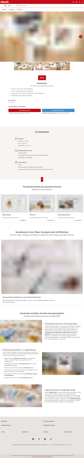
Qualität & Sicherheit (6, 425)
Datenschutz (36, 456)
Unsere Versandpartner (48, 421)
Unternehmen (25, 432)
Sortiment (45, 432)
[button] (79, 2)
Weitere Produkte (68, 432)
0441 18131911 (50, 444)
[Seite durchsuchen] (50, 5)
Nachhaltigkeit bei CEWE (49, 425)
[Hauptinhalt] (42, 214)
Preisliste (53, 455)
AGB (32, 456)
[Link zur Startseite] (16, 2)
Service (3, 432)
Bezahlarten (4, 421)
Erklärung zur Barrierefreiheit (47, 456)
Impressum (40, 456)
